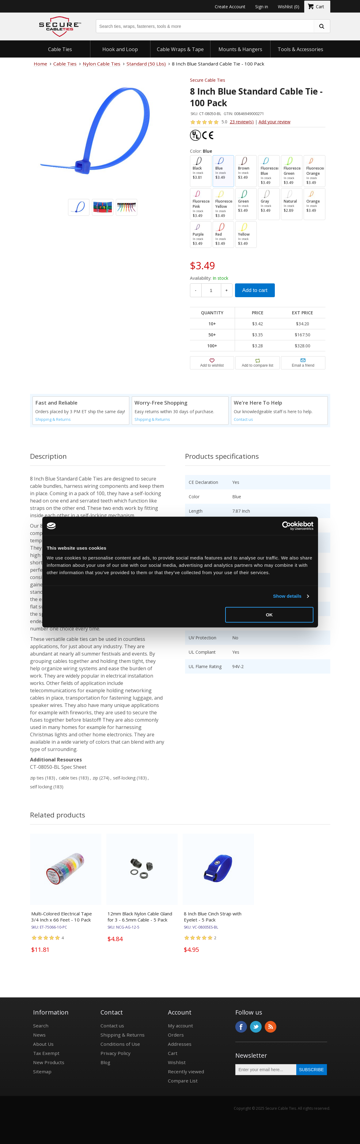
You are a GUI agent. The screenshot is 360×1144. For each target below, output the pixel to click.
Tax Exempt (46, 1053)
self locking (41, 787)
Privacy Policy (115, 1053)
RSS (270, 1027)
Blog (105, 1062)
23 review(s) (242, 122)
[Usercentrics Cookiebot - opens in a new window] (286, 525)
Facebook (241, 1027)
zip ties (37, 778)
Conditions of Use (120, 1044)
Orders (176, 1035)
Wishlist (177, 1062)
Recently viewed (186, 1071)
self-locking (124, 778)
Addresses (179, 1044)
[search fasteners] (322, 26)
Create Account (230, 6)
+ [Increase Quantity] (226, 290)
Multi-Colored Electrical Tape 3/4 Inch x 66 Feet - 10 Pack (61, 916)
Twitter (256, 1027)
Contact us (243, 419)
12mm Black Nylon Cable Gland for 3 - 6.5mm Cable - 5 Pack (140, 916)
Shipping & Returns (53, 419)
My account (180, 1025)
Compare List (183, 1081)
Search (40, 1025)
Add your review (274, 122)
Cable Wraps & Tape (180, 49)
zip (95, 778)
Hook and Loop (120, 49)
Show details (287, 596)
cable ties (68, 778)
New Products (48, 1062)
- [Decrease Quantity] (195, 290)
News (39, 1035)
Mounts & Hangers (240, 49)
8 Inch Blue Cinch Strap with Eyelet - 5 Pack (212, 916)
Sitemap (42, 1071)
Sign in (261, 6)
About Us (43, 1044)
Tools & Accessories (300, 49)
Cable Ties (60, 49)
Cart (172, 1053)
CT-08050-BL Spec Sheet (58, 767)
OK (269, 614)
